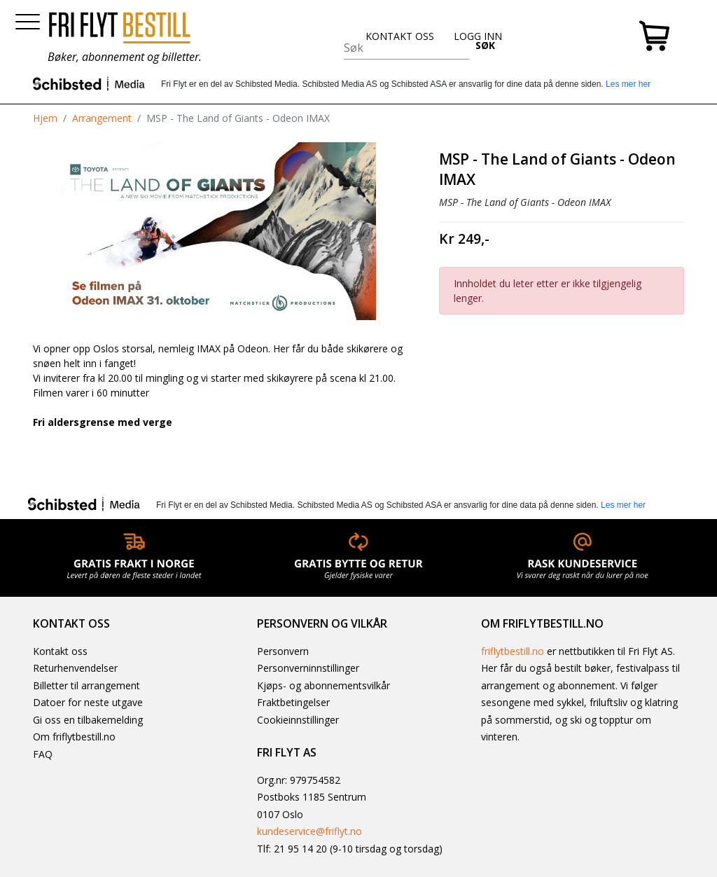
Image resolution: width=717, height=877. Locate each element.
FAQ (43, 754)
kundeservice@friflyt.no (309, 831)
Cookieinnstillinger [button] (298, 719)
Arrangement (102, 118)
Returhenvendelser (75, 668)
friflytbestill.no (512, 651)
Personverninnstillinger (308, 668)
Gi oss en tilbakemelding (88, 719)
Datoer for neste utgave (88, 702)
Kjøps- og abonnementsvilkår (323, 685)
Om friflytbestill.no (74, 736)
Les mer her (628, 84)
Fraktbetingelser (293, 702)
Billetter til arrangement (86, 685)
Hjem (45, 118)
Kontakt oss (60, 651)
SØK (485, 45)
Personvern (283, 651)
